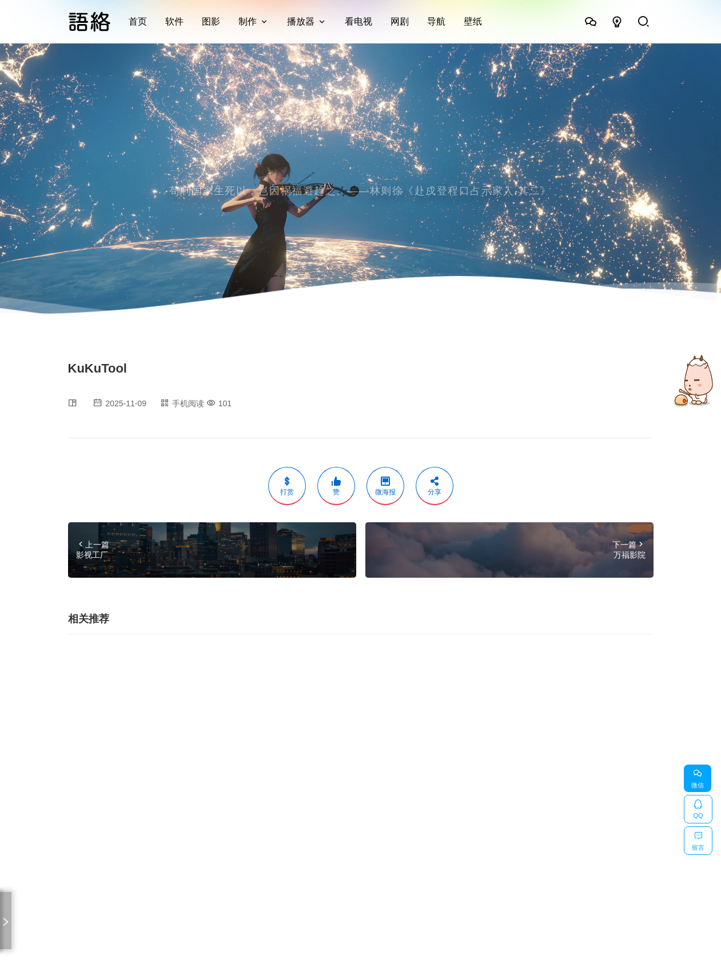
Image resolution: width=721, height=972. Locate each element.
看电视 (358, 21)
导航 (436, 21)
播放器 (300, 21)
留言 (698, 839)
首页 (138, 21)
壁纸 (473, 21)
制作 (247, 21)
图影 (211, 21)
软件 (174, 21)
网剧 (400, 21)
